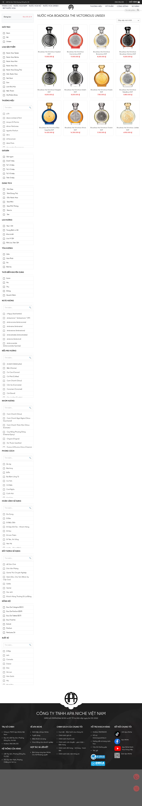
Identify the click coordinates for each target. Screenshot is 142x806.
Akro (8, 135)
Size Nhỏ (9, 202)
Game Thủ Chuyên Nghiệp (16, 573)
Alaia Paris (10, 143)
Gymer (8, 588)
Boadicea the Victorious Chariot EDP (101, 129)
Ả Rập (8, 651)
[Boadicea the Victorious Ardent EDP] (75, 75)
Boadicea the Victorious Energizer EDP (49, 91)
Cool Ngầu (10, 489)
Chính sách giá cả (65, 735)
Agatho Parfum (12, 131)
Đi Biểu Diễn (10, 523)
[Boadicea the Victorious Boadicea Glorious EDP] (128, 37)
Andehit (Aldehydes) (14, 364)
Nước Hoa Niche (12, 57)
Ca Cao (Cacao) (13, 372)
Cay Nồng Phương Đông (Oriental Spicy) (14, 433)
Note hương (8, 301)
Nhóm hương (8, 401)
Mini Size (9, 189)
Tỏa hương (7, 248)
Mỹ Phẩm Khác (12, 95)
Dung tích (7, 183)
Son (7, 82)
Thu (7, 287)
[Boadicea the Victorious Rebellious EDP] (128, 75)
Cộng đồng (123, 6)
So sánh (135, 6)
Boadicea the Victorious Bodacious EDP (101, 53)
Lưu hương (7, 220)
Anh (7, 655)
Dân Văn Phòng (12, 568)
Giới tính (6, 27)
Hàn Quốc (10, 676)
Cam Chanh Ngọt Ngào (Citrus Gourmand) (16, 419)
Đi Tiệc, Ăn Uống (12, 539)
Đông (8, 291)
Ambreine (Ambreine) (14, 326)
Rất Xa (9, 267)
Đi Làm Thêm (11, 535)
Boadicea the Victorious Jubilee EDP (128, 129)
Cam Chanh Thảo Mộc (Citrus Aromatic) (16, 426)
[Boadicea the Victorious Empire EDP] (101, 75)
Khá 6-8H (10, 234)
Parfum (9, 628)
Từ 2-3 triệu (10, 169)
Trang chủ (7, 6)
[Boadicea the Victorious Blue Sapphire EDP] (49, 113)
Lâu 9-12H (10, 238)
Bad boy (9, 468)
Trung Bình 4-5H (12, 230)
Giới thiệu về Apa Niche (40, 732)
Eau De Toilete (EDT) (13, 616)
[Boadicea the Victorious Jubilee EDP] (128, 113)
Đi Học (8, 531)
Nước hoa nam (20, 6)
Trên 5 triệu (10, 178)
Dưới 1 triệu (10, 161)
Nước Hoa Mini (11, 61)
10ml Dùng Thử (12, 193)
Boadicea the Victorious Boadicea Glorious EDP (127, 53)
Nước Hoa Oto (11, 66)
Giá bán (5, 151)
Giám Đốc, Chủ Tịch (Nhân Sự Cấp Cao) (16, 578)
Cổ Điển (9, 485)
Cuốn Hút (10, 493)
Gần (8, 254)
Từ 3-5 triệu (10, 173)
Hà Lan (9, 672)
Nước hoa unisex (50, 6)
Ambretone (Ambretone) (15, 331)
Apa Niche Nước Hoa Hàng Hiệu (123, 748)
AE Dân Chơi (11, 564)
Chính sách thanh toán (66, 739)
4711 (7, 114)
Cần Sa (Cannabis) (13, 385)
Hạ (7, 282)
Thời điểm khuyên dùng (13, 272)
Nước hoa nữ (35, 6)
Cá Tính (9, 481)
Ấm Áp (8, 464)
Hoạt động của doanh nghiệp (42, 742)
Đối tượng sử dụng (11, 551)
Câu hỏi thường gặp (100, 747)
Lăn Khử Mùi (11, 87)
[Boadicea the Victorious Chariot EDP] (101, 113)
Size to (9, 210)
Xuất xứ (5, 638)
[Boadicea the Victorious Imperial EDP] (49, 37)
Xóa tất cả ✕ (27, 17)
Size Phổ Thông (12, 206)
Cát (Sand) (10, 393)
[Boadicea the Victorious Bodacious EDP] (101, 37)
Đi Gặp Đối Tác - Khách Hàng (17, 527)
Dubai (8, 664)
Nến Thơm (10, 91)
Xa (7, 263)
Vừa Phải (9, 258)
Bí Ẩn (8, 472)
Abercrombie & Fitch (14, 118)
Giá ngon (9, 157)
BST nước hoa (10, 8)
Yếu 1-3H (9, 226)
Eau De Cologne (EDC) (14, 607)
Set (7, 214)
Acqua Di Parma (12, 122)
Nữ (7, 37)
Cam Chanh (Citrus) (14, 381)
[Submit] (138, 10)
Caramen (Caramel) (14, 389)
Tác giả (95, 750)
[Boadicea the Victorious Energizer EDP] (49, 75)
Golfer (8, 584)
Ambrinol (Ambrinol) (13, 339)
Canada (9, 659)
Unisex (8, 41)
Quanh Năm (11, 295)
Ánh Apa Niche (123, 734)
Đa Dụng (9, 514)
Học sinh (9, 592)
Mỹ (7, 681)
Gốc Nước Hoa (12, 74)
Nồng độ (6, 601)
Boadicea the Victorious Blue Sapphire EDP (49, 129)
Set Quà (9, 78)
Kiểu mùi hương (9, 351)
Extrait (8, 624)
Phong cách (8, 451)
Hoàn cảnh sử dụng (11, 501)
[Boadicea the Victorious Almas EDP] (75, 113)
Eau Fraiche (10, 620)
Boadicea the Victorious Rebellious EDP (127, 91)
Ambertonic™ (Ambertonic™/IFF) (18, 318)
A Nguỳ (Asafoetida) (14, 314)
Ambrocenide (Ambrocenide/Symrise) (12, 344)
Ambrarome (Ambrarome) (16, 322)
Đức (8, 668)
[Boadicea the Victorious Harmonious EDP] (75, 37)
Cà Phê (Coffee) (12, 376)
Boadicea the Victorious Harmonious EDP (75, 53)
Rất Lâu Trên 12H (12, 243)
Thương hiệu (97, 6)
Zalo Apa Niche (123, 755)
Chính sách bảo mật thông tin (69, 754)
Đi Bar (8, 518)
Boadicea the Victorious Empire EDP (101, 91)
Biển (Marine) (11, 368)
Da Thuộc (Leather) (13, 443)
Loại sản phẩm (8, 47)
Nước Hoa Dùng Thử (14, 70)
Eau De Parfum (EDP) (14, 611)
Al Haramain (11, 139)
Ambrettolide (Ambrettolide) (16, 335)
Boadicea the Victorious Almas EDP (75, 129)
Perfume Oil (10, 632)
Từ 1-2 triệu (10, 165)
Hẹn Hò (9, 544)
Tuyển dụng (36, 735)
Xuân (8, 278)
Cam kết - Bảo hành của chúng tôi (71, 732)
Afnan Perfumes (12, 126)
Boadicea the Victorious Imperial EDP (49, 53)
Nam (8, 33)
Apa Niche (121, 741)
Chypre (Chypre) (12, 439)
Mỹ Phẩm (110, 6)
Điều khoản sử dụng (39, 739)
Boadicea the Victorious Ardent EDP (75, 91)
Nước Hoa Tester (12, 53)
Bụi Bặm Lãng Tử (12, 477)
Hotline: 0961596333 (100, 732)
